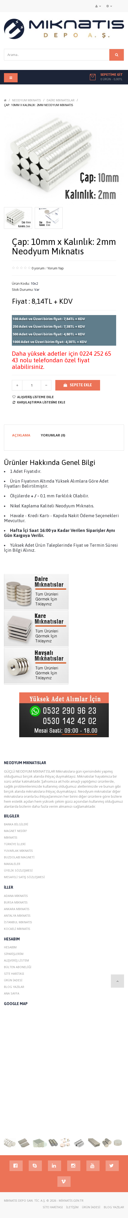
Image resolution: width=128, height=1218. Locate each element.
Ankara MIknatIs (16, 909)
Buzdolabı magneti (19, 857)
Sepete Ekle (77, 385)
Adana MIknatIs (16, 896)
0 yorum (38, 268)
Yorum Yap (55, 268)
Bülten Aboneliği (17, 967)
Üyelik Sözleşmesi (18, 870)
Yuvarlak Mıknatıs (18, 851)
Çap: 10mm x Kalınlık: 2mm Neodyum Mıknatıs (38, 105)
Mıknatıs (10, 837)
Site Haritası (14, 974)
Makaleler (12, 864)
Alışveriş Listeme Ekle (33, 397)
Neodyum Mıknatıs (26, 100)
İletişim (72, 1207)
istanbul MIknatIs (18, 922)
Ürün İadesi (13, 980)
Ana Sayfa (11, 993)
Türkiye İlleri (15, 844)
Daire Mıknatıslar (61, 100)
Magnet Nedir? (15, 831)
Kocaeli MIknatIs (17, 929)
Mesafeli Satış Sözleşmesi (24, 877)
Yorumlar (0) (53, 435)
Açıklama (21, 435)
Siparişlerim (13, 954)
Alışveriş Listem (16, 960)
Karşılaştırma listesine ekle (38, 402)
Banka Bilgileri (16, 824)
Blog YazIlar (14, 987)
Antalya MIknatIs (17, 915)
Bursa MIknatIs (16, 902)
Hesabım (10, 947)
